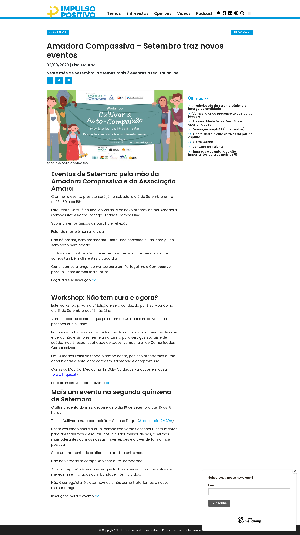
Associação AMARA (155, 420)
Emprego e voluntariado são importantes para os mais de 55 (213, 153)
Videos (184, 13)
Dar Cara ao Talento (206, 147)
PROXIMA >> (242, 32)
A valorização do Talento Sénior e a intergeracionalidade (217, 107)
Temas (114, 13)
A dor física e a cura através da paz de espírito (220, 135)
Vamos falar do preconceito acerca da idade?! (220, 115)
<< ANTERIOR (57, 32)
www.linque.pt (64, 374)
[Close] (295, 471)
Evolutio (196, 530)
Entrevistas (137, 13)
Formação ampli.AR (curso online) (216, 129)
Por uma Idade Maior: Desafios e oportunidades (215, 122)
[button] (218, 13)
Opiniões (162, 13)
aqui (96, 280)
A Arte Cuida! (200, 142)
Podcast (204, 13)
